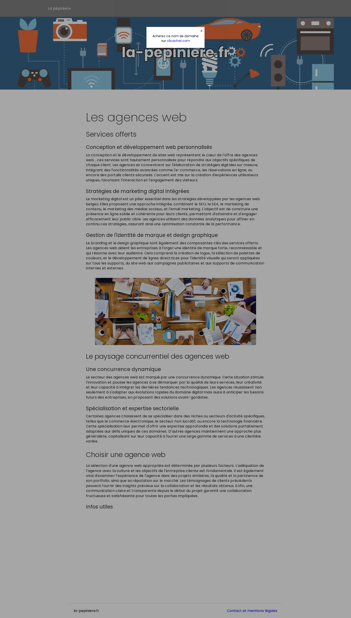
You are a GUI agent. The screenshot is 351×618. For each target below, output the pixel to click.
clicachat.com (178, 41)
